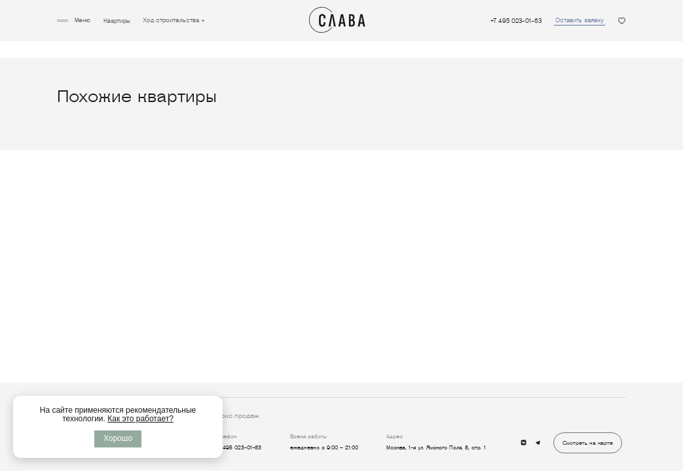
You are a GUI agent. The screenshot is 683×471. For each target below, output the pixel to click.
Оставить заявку (579, 20)
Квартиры (116, 21)
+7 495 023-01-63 (516, 21)
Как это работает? (140, 418)
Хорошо (117, 438)
